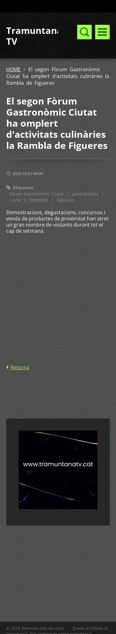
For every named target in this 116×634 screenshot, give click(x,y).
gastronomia (85, 194)
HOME (13, 69)
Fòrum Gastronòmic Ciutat (36, 194)
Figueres (66, 200)
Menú (102, 32)
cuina (15, 200)
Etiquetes (23, 187)
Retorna (20, 367)
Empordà (38, 200)
